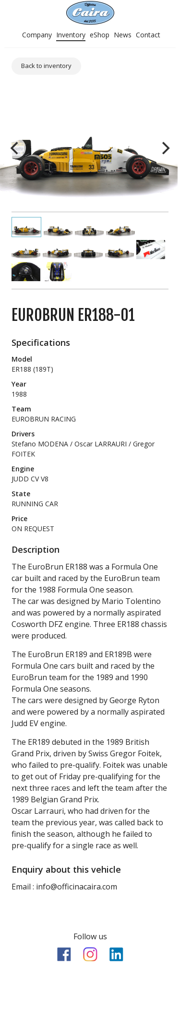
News (123, 34)
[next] (164, 148)
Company (37, 34)
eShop (99, 34)
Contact (148, 34)
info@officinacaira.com (76, 886)
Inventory (70, 34)
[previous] (15, 148)
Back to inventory (46, 65)
